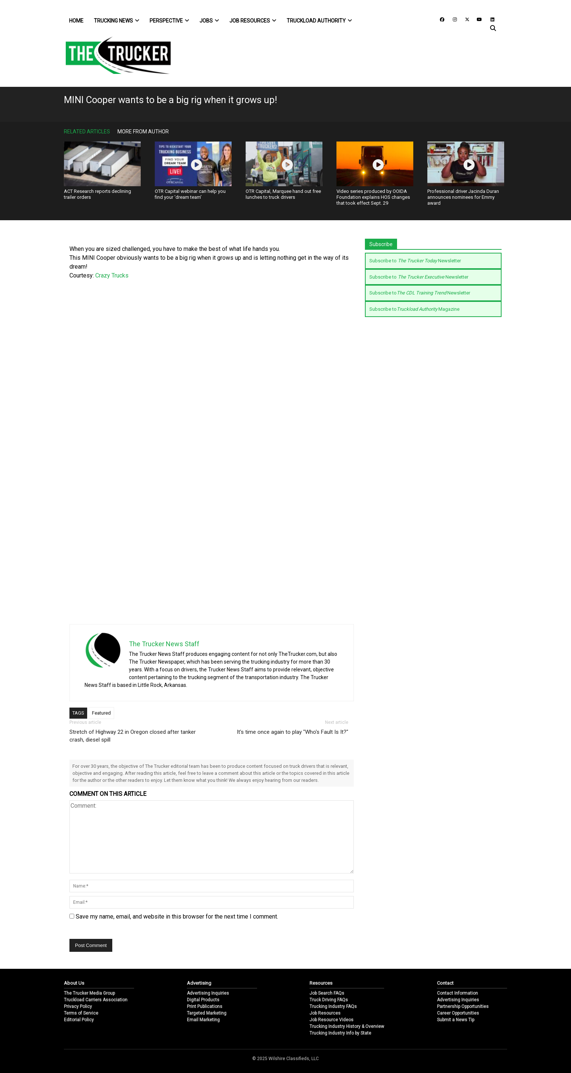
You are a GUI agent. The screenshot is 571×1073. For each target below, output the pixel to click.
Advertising (199, 983)
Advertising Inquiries (208, 993)
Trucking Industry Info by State (340, 1033)
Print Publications (204, 1006)
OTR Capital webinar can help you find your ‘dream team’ (190, 194)
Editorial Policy (79, 1019)
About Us (74, 983)
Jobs (209, 21)
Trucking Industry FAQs (333, 1006)
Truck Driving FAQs (329, 999)
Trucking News (116, 21)
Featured (101, 713)
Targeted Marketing (206, 1013)
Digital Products (203, 999)
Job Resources (252, 21)
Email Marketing (203, 1019)
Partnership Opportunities (463, 1006)
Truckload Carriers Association (95, 999)
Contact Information (457, 993)
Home (76, 21)
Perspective (169, 21)
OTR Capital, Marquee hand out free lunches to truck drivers (283, 194)
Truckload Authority (319, 21)
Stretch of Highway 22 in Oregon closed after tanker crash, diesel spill (132, 736)
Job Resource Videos (331, 1019)
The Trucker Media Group (89, 993)
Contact (445, 983)
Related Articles (87, 131)
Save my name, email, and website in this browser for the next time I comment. (177, 916)
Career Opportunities (458, 1013)
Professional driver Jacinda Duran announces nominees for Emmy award (463, 197)
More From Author (143, 131)
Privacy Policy (78, 1006)
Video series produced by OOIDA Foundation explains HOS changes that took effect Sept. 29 (373, 197)
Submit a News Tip (455, 1019)
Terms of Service (81, 1013)
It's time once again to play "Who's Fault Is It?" (292, 732)
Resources (321, 983)
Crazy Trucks (112, 275)
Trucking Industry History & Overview (347, 1026)
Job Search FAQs (327, 993)
